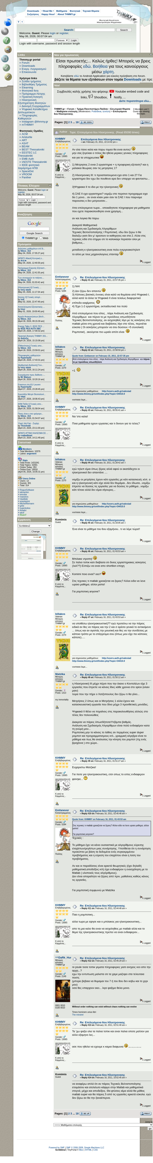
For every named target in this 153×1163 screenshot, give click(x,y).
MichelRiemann (27, 503)
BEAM (25, 146)
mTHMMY (28, 124)
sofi (22, 299)
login (53, 33)
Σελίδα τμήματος (31, 81)
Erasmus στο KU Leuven (29, 384)
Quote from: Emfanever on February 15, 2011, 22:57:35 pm (100, 356)
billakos (60, 346)
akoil (22, 513)
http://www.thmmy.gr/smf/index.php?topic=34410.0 (98, 394)
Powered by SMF (57, 1147)
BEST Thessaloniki (33, 149)
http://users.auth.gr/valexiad (116, 391)
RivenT (23, 515)
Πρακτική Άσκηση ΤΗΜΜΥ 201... (33, 336)
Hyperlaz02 (26, 358)
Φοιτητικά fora (30, 90)
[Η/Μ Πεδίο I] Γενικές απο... (30, 404)
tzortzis (106, 111)
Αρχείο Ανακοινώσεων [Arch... (31, 316)
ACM (25, 134)
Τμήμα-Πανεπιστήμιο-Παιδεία (92, 109)
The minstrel (77, 1015)
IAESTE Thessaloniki (34, 161)
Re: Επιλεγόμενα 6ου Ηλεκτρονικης (102, 277)
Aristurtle (27, 137)
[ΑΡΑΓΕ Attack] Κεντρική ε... (30, 258)
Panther (26, 177)
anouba (23, 494)
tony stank (26, 290)
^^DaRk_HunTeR (66, 957)
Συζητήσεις (33, 14)
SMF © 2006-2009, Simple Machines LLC (85, 1147)
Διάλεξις (25, 338)
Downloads (33, 11)
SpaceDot (28, 171)
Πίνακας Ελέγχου (28, 185)
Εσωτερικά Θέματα (120, 109)
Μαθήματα (61, 11)
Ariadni (23, 510)
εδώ (87, 66)
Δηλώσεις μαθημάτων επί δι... (31, 249)
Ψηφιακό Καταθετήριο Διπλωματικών (33, 111)
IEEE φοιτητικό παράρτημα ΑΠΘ (28, 166)
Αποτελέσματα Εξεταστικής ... (31, 307)
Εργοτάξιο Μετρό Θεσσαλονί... (32, 394)
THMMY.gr (59, 109)
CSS (95, 1150)
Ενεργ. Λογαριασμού (34, 68)
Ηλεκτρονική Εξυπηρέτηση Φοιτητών (32, 101)
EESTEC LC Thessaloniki (27, 154)
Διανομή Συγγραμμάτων (36, 106)
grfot (22, 506)
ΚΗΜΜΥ (60, 138)
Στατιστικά (24, 442)
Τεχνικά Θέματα (91, 11)
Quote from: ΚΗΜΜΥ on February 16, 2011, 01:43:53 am (99, 819)
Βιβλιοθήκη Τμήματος (34, 84)
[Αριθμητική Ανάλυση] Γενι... (30, 365)
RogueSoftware (27, 490)
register (63, 33)
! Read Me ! (48, 11)
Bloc (81, 1150)
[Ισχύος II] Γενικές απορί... (30, 297)
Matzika (60, 674)
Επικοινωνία (29, 72)
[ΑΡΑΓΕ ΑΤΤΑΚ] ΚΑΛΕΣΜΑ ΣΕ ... (33, 433)
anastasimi (25, 501)
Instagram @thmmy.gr (35, 121)
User (23, 309)
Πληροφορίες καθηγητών (29, 355)
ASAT (25, 143)
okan (23, 396)
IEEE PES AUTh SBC (31, 328)
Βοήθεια (100, 66)
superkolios (25, 508)
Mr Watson (26, 377)
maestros (24, 497)
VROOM (27, 174)
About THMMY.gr (67, 14)
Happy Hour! (48, 14)
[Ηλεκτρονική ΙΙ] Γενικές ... (29, 287)
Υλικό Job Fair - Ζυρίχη (28, 423)
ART (24, 140)
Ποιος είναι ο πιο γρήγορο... (30, 414)
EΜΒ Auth (28, 158)
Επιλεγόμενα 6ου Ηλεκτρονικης (101, 139)
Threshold (25, 426)
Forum (26, 62)
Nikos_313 (26, 251)
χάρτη (108, 71)
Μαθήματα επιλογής (67, 111)
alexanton (24, 492)
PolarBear (96, 111)
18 (77, 122)
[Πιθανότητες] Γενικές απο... (30, 346)
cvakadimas (26, 435)
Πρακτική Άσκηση (32, 96)
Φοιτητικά (75, 11)
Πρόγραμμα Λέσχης (33, 93)
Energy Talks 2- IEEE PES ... (31, 326)
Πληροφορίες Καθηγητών (27, 117)
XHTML (88, 1150)
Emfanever (62, 276)
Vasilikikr (24, 499)
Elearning (27, 87)
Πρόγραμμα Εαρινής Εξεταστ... (32, 268)
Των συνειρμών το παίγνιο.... (31, 278)
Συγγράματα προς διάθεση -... (31, 375)
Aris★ (23, 261)
